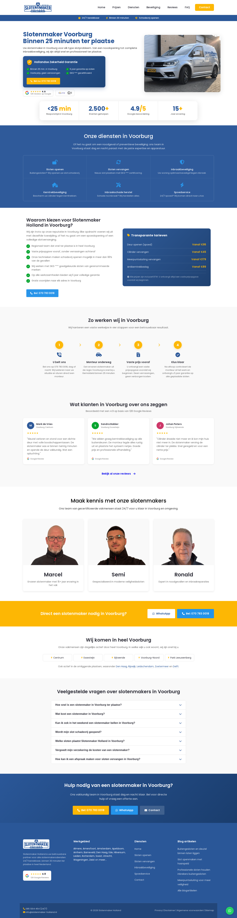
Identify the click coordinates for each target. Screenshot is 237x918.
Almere (77, 848)
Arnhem (78, 852)
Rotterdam (88, 856)
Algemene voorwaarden (190, 910)
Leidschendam (145, 671)
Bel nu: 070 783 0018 (43, 81)
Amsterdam (104, 848)
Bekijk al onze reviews (118, 478)
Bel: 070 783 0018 (42, 297)
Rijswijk (132, 671)
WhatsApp (161, 613)
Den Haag (121, 671)
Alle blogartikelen (187, 890)
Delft (176, 671)
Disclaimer (169, 910)
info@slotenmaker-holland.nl (41, 912)
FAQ (187, 7)
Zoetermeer (162, 671)
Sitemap (209, 910)
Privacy (158, 910)
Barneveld (89, 852)
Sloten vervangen (144, 861)
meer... (103, 859)
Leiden (77, 856)
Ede (111, 852)
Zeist (92, 859)
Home (101, 7)
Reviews (173, 7)
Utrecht (107, 856)
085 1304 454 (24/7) (36, 908)
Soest (99, 856)
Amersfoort (89, 848)
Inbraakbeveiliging (144, 867)
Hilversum (119, 852)
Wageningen (80, 859)
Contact (204, 7)
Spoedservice (142, 873)
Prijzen (116, 7)
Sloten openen (142, 855)
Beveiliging (153, 7)
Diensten (133, 7)
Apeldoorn (118, 848)
